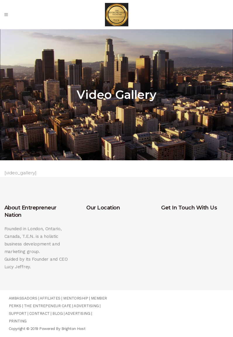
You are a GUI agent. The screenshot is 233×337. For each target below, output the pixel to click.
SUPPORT (18, 313)
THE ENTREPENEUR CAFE (47, 306)
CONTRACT (39, 313)
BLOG (57, 313)
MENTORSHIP (75, 298)
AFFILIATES (50, 298)
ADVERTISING (86, 306)
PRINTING (18, 321)
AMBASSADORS (23, 298)
